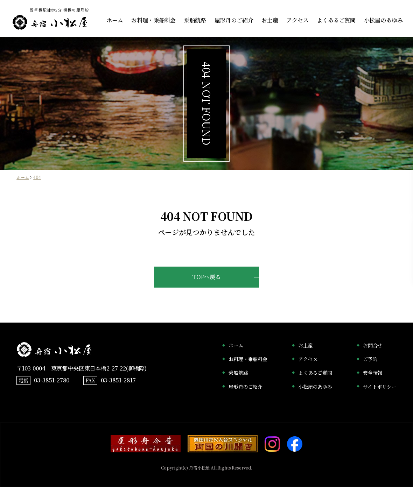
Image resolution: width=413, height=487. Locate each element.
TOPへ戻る (206, 277)
